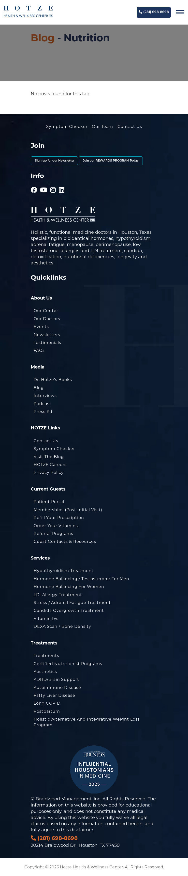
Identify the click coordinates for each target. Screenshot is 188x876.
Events (41, 326)
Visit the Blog (49, 456)
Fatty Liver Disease (54, 695)
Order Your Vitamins (56, 525)
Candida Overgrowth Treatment (69, 610)
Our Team (102, 126)
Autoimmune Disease (57, 687)
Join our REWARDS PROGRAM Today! (110, 160)
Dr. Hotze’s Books (53, 379)
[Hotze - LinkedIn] (62, 183)
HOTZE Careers (50, 464)
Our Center (46, 310)
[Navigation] (180, 12)
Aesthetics (45, 671)
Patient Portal (49, 501)
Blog (43, 38)
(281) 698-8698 (154, 12)
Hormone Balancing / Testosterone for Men (81, 578)
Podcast (42, 403)
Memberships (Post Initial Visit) (68, 509)
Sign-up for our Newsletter (54, 160)
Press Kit (43, 411)
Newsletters (47, 334)
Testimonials (47, 342)
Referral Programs (53, 533)
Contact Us (129, 126)
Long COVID (47, 703)
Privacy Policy (49, 472)
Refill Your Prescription (59, 517)
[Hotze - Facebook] (34, 183)
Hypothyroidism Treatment (64, 570)
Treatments (46, 655)
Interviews (45, 395)
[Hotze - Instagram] (53, 183)
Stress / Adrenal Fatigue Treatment (72, 602)
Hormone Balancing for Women (69, 586)
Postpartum (47, 711)
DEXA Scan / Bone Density (62, 626)
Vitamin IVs (46, 618)
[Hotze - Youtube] (43, 183)
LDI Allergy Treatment (58, 594)
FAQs (39, 350)
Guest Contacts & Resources (65, 541)
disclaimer (81, 830)
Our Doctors (47, 318)
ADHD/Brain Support (56, 679)
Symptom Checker (66, 126)
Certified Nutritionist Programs (68, 663)
